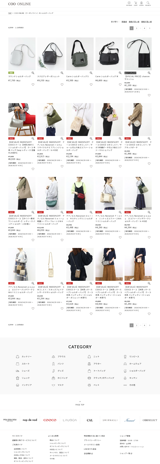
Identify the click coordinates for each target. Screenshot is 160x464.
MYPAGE (129, 3)
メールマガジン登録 (92, 444)
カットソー (27, 356)
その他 (132, 385)
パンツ (61, 363)
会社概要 (87, 453)
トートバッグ (100, 370)
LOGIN (141, 3)
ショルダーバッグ (137, 370)
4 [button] (144, 28)
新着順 (124, 21)
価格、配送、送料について (23, 458)
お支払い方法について (22, 455)
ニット (97, 356)
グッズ (61, 370)
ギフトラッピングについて (23, 461)
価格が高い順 (146, 21)
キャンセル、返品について (59, 452)
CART (136, 3)
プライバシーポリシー (92, 440)
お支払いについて (56, 449)
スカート (26, 363)
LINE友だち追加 (90, 449)
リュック (26, 378)
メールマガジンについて (59, 455)
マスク (61, 385)
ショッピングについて (22, 452)
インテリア (27, 385)
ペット (97, 385)
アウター (98, 363)
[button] (149, 28)
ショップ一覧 (125, 453)
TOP (10, 13)
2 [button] (136, 28)
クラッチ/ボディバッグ (104, 378)
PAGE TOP (80, 405)
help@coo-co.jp (137, 446)
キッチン (133, 378)
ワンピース (134, 356)
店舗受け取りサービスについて (24, 440)
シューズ (26, 370)
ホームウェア (135, 363)
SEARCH (148, 3)
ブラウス (62, 356)
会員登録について (20, 449)
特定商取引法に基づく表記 (94, 436)
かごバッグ (63, 378)
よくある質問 (53, 436)
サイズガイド (17, 436)
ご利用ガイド (17, 444)
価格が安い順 (134, 21)
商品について (54, 440)
